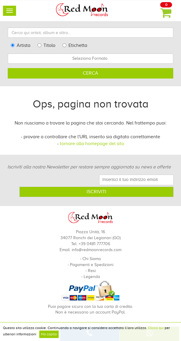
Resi (92, 270)
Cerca (90, 73)
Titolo (46, 45)
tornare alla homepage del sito (92, 143)
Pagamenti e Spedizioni (91, 264)
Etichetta (75, 45)
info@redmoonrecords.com (96, 250)
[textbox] (90, 58)
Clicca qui (156, 328)
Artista (20, 45)
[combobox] (90, 58)
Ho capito (49, 334)
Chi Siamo (91, 258)
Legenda (92, 276)
